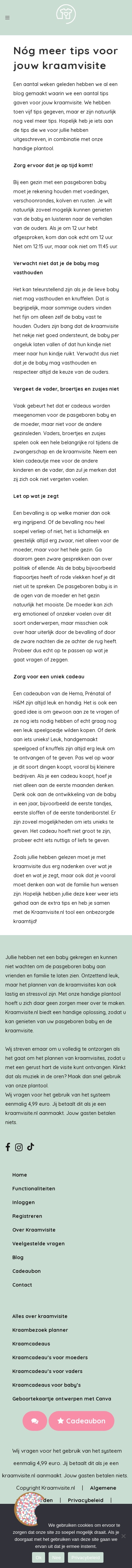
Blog (18, 1257)
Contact (22, 1285)
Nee (56, 1557)
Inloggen (23, 1202)
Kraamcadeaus (31, 1344)
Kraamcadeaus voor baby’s (46, 1385)
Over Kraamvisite (34, 1230)
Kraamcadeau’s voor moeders (50, 1357)
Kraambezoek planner (40, 1330)
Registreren (27, 1216)
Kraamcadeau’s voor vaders (47, 1371)
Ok (39, 1557)
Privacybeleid (85, 1500)
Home (19, 1175)
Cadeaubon (81, 1420)
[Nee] (123, 1535)
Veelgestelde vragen (38, 1243)
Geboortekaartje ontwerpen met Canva (61, 1399)
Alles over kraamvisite (40, 1316)
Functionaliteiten (33, 1188)
